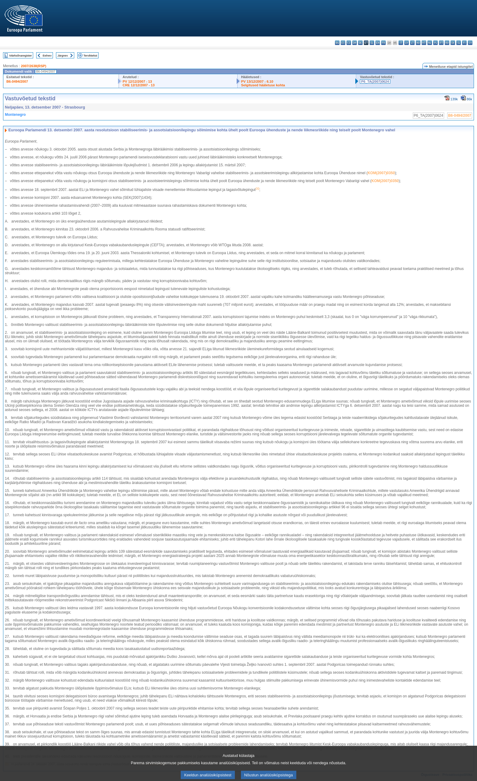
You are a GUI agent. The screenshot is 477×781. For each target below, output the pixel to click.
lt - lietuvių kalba (412, 42)
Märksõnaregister (20, 55)
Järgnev (62, 55)
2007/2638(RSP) (33, 66)
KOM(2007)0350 (381, 173)
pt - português (441, 42)
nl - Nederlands (429, 42)
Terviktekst (90, 55)
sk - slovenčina (453, 42)
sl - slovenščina (458, 42)
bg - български (337, 42)
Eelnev (47, 55)
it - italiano (401, 42)
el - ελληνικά (372, 42)
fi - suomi (464, 42)
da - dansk (354, 42)
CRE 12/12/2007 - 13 (139, 85)
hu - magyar (418, 42)
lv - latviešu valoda (406, 42)
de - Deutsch (360, 42)
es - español (343, 42)
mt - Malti (424, 42)
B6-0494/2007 (17, 81)
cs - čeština (348, 42)
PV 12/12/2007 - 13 (137, 81)
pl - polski (435, 42)
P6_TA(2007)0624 (375, 81)
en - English (377, 42)
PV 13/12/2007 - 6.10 (257, 81)
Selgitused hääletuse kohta (263, 85)
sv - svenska (470, 42)
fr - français (383, 42)
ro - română (447, 42)
